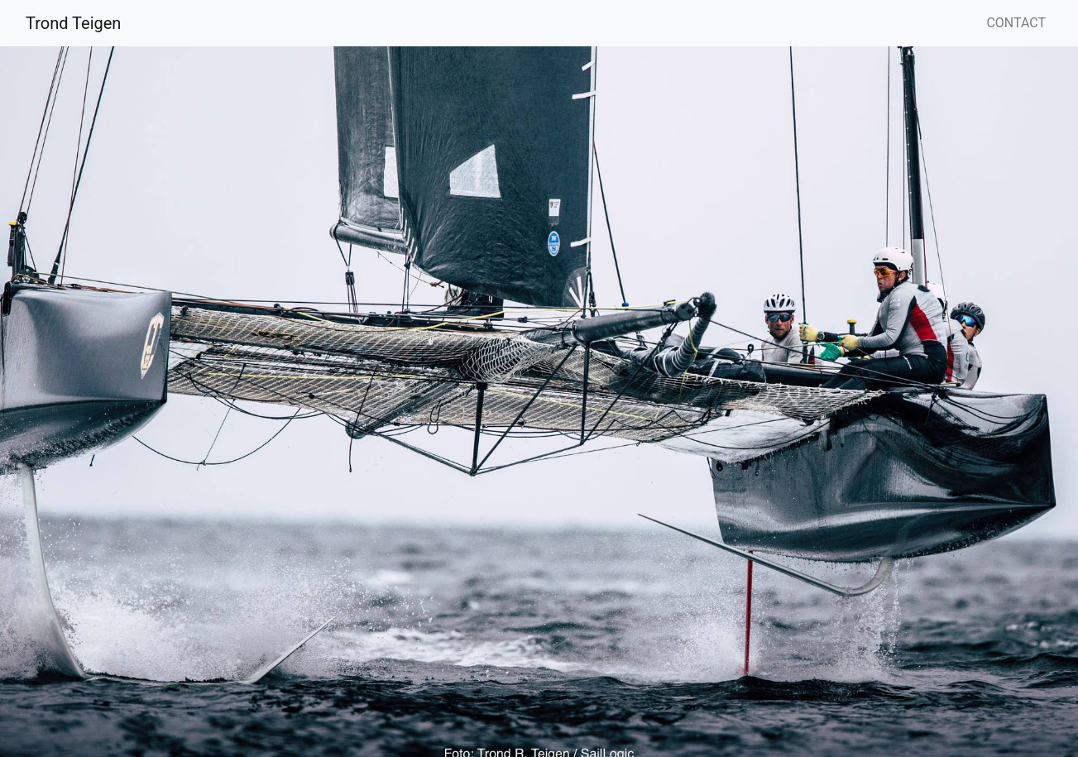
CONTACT (1016, 23)
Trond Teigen (73, 23)
